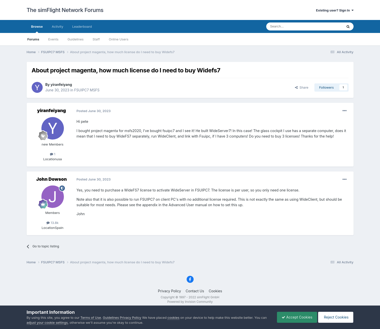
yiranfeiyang (61, 84)
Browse (37, 28)
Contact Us (195, 291)
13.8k (52, 223)
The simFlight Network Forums (65, 10)
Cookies (215, 291)
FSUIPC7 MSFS (86, 90)
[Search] (292, 26)
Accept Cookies (295, 317)
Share (301, 87)
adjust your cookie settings (47, 323)
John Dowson (51, 179)
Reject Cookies (335, 317)
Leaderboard (82, 26)
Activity (57, 26)
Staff (96, 39)
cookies (173, 318)
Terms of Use (90, 318)
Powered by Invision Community (190, 302)
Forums (33, 39)
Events (53, 39)
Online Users (118, 39)
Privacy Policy (169, 291)
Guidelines (75, 39)
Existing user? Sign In (335, 10)
